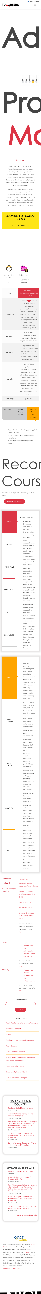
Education (7, 409)
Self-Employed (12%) (26, 906)
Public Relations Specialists (15, 1051)
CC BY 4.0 (27, 1251)
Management (23, 878)
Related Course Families (20, 411)
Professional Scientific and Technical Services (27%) (27, 892)
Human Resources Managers (16, 1076)
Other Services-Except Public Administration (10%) (26, 914)
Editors (8, 1033)
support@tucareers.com (11, 1267)
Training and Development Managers (20, 1039)
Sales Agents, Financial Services (17, 1071)
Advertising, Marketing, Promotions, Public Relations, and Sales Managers (20, 884)
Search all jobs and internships (27, 1214)
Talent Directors (11, 1045)
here (20, 931)
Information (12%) (25, 901)
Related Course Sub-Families (33, 413)
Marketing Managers (13, 1028)
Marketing (27, 972)
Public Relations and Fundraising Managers (22, 1022)
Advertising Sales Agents (15, 1065)
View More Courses (15, 501)
